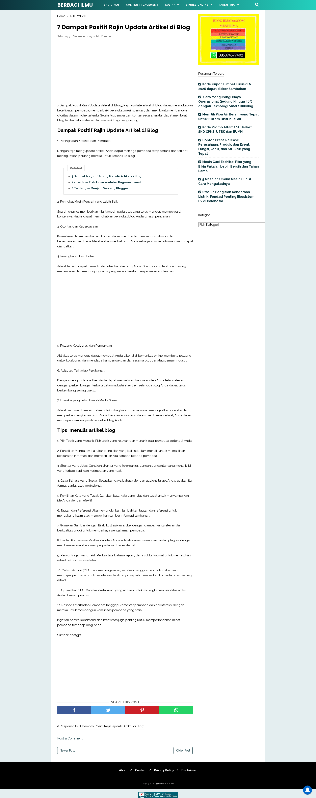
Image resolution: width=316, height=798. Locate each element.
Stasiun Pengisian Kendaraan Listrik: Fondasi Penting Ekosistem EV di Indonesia (226, 196)
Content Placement (142, 4)
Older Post (183, 759)
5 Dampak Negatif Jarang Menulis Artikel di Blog (106, 185)
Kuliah (170, 4)
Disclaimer (191, 779)
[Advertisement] (125, 80)
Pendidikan (110, 4)
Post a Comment (70, 747)
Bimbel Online (197, 4)
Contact (140, 779)
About (121, 779)
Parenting (227, 4)
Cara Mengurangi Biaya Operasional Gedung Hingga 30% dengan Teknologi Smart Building (225, 101)
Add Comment (104, 45)
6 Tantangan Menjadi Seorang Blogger (100, 197)
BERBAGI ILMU (75, 4)
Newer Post (67, 759)
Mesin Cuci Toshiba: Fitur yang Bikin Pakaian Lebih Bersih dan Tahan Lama (228, 166)
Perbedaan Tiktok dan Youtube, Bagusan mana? (106, 191)
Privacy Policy (165, 779)
